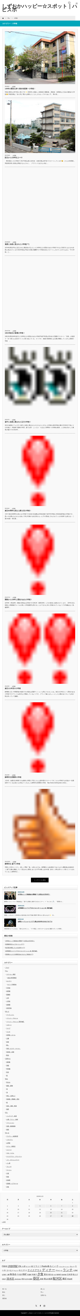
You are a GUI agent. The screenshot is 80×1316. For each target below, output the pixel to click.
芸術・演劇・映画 (11, 1106)
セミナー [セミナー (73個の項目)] (23, 1270)
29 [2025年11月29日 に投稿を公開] (72, 1216)
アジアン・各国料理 (12, 1136)
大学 (7, 998)
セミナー (9, 981)
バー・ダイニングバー (12, 1160)
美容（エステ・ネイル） (13, 1048)
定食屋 (8, 1180)
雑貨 (7, 1129)
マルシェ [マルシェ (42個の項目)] (58, 1270)
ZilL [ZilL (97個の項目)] (20, 1266)
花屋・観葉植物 (10, 1126)
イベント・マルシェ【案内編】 (15, 1021)
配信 (7, 1055)
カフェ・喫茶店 (10, 1146)
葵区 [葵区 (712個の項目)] (36, 1278)
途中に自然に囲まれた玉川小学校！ (18, 422)
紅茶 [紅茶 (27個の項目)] (26, 1279)
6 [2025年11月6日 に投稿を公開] (50, 1206)
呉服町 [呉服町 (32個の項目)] (29, 1274)
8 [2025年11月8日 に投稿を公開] (72, 1206)
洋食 (7, 1186)
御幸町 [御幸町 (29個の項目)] (58, 1274)
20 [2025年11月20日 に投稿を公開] (51, 1212)
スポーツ (9, 1025)
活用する (7, 1058)
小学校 (13, 86)
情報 (7, 1065)
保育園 (8, 991)
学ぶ (6, 971)
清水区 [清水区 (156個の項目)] (10, 1278)
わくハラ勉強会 (11, 984)
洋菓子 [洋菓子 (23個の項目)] (4, 1279)
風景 (7, 1109)
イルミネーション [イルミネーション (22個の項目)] (64, 1266)
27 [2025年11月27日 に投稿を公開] (51, 1216)
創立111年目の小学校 (13, 688)
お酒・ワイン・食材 (12, 1119)
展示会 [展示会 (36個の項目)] (50, 1274)
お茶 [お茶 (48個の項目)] (24, 1266)
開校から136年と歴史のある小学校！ (18, 599)
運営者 (4, 1298)
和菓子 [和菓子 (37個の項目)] (34, 1274)
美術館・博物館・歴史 (12, 1099)
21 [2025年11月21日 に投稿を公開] (61, 1212)
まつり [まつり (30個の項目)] (28, 1266)
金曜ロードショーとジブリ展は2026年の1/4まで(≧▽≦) (35, 921)
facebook (69, 2)
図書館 (8, 994)
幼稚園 (8, 1004)
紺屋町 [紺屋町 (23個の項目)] (30, 1279)
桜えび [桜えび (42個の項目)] (75, 1274)
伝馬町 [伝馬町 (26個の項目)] (4, 1274)
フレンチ (9, 1166)
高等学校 (9, 1008)
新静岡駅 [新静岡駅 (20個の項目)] (64, 1274)
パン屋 (8, 1163)
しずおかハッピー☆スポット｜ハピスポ (38, 1313)
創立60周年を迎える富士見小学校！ (18, 511)
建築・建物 (9, 1085)
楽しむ (7, 1011)
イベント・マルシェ (12, 1018)
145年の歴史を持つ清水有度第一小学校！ (20, 89)
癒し (7, 1045)
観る (6, 1079)
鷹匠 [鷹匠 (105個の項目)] (64, 1278)
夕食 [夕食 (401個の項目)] (40, 1274)
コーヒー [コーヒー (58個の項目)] (10, 1270)
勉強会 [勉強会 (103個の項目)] (13, 1274)
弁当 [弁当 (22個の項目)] (55, 1274)
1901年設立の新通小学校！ (15, 333)
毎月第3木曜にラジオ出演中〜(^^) (15, 947)
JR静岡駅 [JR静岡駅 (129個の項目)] (13, 1266)
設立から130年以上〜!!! (13, 157)
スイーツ (9, 1149)
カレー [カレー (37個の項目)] (72, 1266)
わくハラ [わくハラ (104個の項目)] (54, 1266)
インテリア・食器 (11, 1116)
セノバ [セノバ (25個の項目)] (16, 1270)
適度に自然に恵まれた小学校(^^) (17, 244)
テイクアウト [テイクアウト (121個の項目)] (35, 1270)
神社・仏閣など (10, 1095)
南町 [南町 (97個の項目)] (24, 1274)
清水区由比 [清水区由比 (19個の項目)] (18, 1279)
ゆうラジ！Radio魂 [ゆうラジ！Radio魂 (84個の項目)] (40, 1266)
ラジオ (8, 1031)
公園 (7, 1038)
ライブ (8, 1028)
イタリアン (9, 1139)
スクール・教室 (10, 974)
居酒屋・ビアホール (12, 1183)
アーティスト (10, 1014)
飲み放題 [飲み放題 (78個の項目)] (48, 1279)
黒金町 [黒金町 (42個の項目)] (69, 1279)
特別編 (8, 1068)
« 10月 (4, 1222)
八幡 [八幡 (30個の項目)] (8, 1274)
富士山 (8, 1082)
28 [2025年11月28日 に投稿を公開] (61, 1216)
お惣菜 (8, 1143)
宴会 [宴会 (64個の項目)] (46, 1274)
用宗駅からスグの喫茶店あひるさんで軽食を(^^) (19, 954)
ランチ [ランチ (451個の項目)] (68, 1270)
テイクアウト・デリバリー (14, 1156)
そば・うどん (10, 1153)
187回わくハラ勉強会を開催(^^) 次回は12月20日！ (34, 894)
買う (6, 1112)
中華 (7, 1173)
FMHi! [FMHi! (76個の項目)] (4, 1266)
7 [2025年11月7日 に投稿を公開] (61, 1206)
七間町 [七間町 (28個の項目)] (75, 1270)
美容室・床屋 (10, 1052)
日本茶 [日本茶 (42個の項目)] (69, 1274)
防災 (7, 1072)
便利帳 (8, 1062)
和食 (7, 1176)
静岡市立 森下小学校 (12, 864)
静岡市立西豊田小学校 (13, 777)
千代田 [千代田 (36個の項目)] (19, 1274)
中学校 (8, 988)
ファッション (10, 1122)
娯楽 (7, 1042)
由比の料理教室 (11, 977)
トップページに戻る (40, 880)
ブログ (7, 967)
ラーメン (9, 1170)
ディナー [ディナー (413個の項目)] (48, 1270)
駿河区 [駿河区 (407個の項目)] (57, 1278)
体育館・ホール (10, 1035)
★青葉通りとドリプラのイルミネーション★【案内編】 (35, 908)
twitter (66, 2)
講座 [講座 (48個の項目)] (42, 1279)
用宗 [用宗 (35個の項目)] (23, 1279)
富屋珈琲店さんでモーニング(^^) (14, 944)
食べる (7, 1133)
